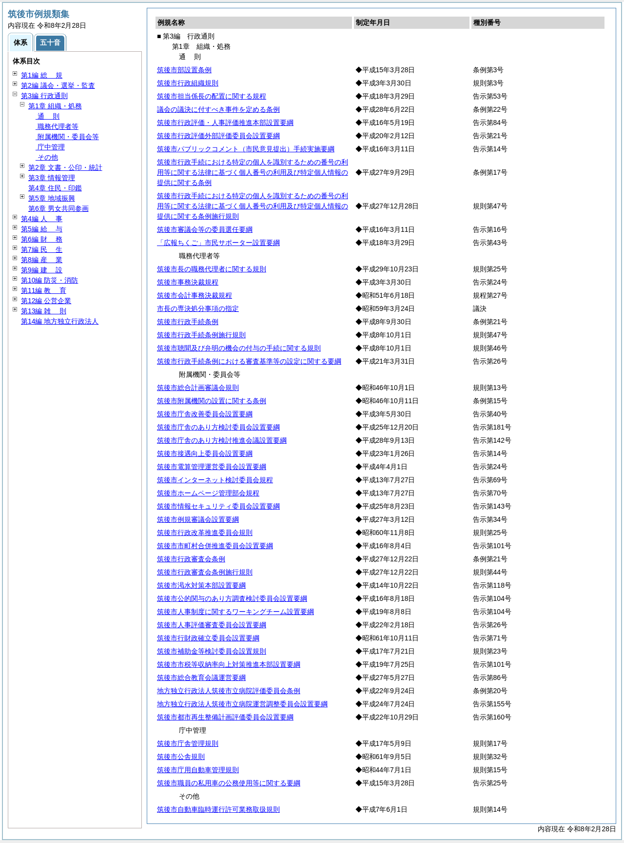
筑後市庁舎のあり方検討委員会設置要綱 (218, 427)
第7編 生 (41, 249)
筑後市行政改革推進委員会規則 (205, 532)
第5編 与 (41, 229)
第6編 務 (41, 239)
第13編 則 (43, 311)
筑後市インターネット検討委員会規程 (215, 480)
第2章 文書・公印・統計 (65, 167)
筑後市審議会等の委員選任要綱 (205, 229)
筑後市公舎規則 (181, 757)
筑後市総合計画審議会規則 (198, 387)
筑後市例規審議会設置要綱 (198, 519)
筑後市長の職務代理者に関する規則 (211, 269)
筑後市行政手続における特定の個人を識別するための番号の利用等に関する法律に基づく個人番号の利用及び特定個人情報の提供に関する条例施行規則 (252, 206)
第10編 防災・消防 (49, 280)
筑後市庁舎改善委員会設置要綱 (205, 414)
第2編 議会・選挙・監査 (58, 85)
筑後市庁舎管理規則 (187, 743)
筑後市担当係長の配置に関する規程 (211, 96)
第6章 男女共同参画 (58, 208)
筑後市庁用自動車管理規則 (198, 770)
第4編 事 (41, 219)
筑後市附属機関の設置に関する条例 (211, 401)
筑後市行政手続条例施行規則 (201, 335)
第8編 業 (41, 260)
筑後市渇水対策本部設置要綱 (201, 585)
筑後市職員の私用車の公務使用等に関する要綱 (228, 783)
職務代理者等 (57, 126)
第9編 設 (41, 270)
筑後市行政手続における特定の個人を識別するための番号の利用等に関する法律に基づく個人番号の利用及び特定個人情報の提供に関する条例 (252, 172)
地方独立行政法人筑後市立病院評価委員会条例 (228, 691)
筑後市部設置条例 (184, 70)
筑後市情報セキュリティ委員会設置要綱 (218, 506)
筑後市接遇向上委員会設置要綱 (205, 453)
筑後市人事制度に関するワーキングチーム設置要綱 (235, 612)
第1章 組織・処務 (55, 106)
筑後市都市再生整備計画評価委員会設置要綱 (225, 717)
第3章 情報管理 (51, 178)
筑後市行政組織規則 (187, 83)
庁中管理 (50, 147)
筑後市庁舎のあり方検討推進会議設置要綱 (222, 440)
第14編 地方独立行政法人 (59, 321)
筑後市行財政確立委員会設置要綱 (208, 638)
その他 (47, 157)
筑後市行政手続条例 (187, 322)
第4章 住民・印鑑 (55, 188)
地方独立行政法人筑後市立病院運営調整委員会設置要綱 (242, 704)
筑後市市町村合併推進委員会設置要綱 (215, 546)
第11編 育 (43, 290)
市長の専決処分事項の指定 (198, 308)
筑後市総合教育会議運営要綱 (201, 677)
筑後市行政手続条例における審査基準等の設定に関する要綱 (249, 361)
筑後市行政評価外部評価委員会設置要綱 (218, 136)
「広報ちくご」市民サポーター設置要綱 (218, 243)
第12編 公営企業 (46, 301)
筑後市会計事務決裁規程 (194, 295)
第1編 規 (41, 75)
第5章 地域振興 (51, 198)
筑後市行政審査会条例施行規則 (205, 572)
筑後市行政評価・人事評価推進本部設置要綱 (225, 122)
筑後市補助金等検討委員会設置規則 (211, 651)
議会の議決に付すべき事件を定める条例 (218, 109)
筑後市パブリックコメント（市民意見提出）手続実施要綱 (245, 149)
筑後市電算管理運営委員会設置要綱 (211, 467)
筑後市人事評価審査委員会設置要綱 (211, 625)
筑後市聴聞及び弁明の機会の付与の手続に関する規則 (239, 348)
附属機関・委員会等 (67, 137)
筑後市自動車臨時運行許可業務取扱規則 (218, 809)
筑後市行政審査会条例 (191, 559)
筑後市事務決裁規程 (187, 282)
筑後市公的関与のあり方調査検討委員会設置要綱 (232, 598)
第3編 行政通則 (44, 96)
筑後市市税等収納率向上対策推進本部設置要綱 (228, 664)
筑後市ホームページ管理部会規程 (208, 493)
